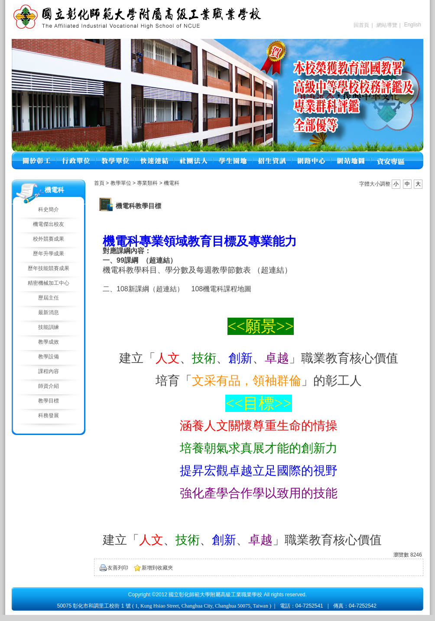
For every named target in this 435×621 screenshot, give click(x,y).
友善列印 (117, 568)
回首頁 (361, 25)
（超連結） (272, 270)
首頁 (99, 183)
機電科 (171, 183)
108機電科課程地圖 (221, 289)
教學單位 (121, 183)
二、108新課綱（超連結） (143, 289)
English (412, 25)
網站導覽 (387, 25)
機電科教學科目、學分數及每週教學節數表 (177, 270)
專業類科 (148, 183)
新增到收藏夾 (157, 568)
